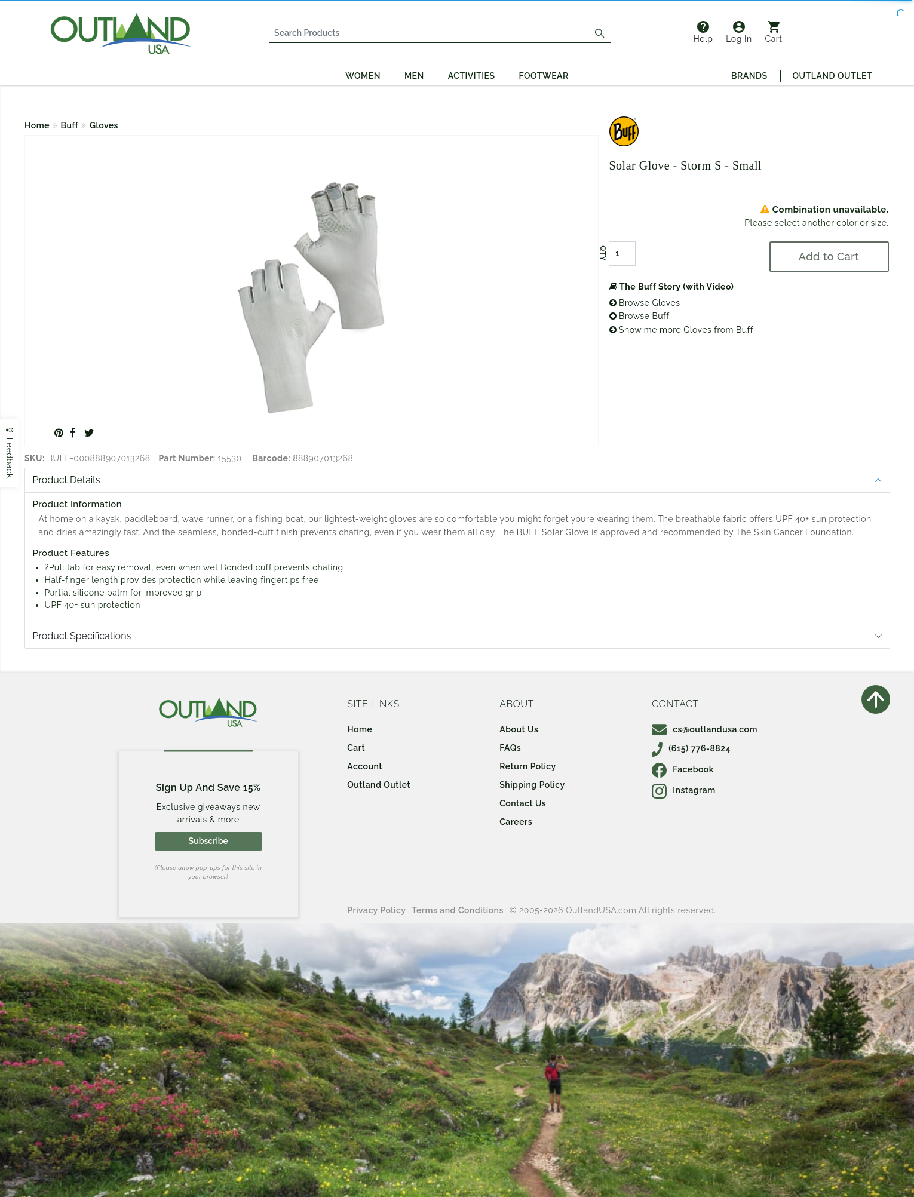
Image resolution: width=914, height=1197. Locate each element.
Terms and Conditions (458, 910)
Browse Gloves (644, 303)
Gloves (104, 125)
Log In (739, 32)
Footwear (544, 76)
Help (703, 32)
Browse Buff (639, 316)
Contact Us (522, 803)
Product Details (66, 480)
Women (363, 76)
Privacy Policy (376, 910)
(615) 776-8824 (691, 748)
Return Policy (527, 766)
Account (364, 766)
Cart (774, 32)
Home (37, 125)
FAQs (510, 748)
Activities (471, 76)
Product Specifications (82, 636)
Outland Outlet (832, 76)
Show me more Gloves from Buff (681, 329)
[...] (430, 33)
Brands (749, 76)
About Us (518, 729)
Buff (70, 125)
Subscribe (208, 841)
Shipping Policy (532, 785)
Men (414, 76)
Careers (515, 822)
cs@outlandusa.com (704, 729)
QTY (602, 253)
